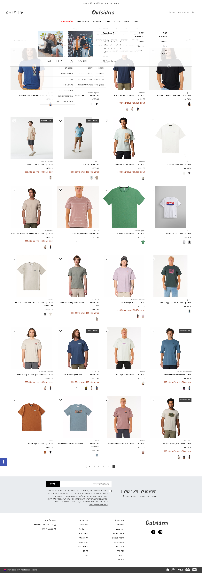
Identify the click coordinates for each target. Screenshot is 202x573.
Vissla (51, 300)
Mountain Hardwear (137, 300)
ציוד (108, 21)
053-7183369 (49, 529)
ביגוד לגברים (111, 32)
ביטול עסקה (120, 529)
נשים (128, 21)
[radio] (189, 104)
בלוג (86, 555)
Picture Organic (93, 93)
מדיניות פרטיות (82, 546)
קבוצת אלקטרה (76, 493)
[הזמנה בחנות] (19, 40)
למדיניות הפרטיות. (61, 496)
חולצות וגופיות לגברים (96, 32)
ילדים (118, 21)
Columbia (141, 93)
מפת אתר (120, 551)
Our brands (83, 529)
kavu (97, 162)
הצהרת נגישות (119, 546)
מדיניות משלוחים (118, 538)
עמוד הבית (128, 32)
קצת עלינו (84, 524)
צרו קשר (121, 555)
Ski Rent (121, 559)
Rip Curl (188, 93)
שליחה (52, 483)
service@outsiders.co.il (98, 504)
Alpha (189, 162)
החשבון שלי (120, 524)
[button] (153, 51)
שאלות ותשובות (118, 542)
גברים (138, 21)
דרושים (85, 551)
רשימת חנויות (83, 533)
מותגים (98, 21)
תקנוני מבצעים (82, 542)
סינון (188, 40)
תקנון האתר (83, 538)
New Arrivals (83, 21)
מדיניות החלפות (118, 533)
